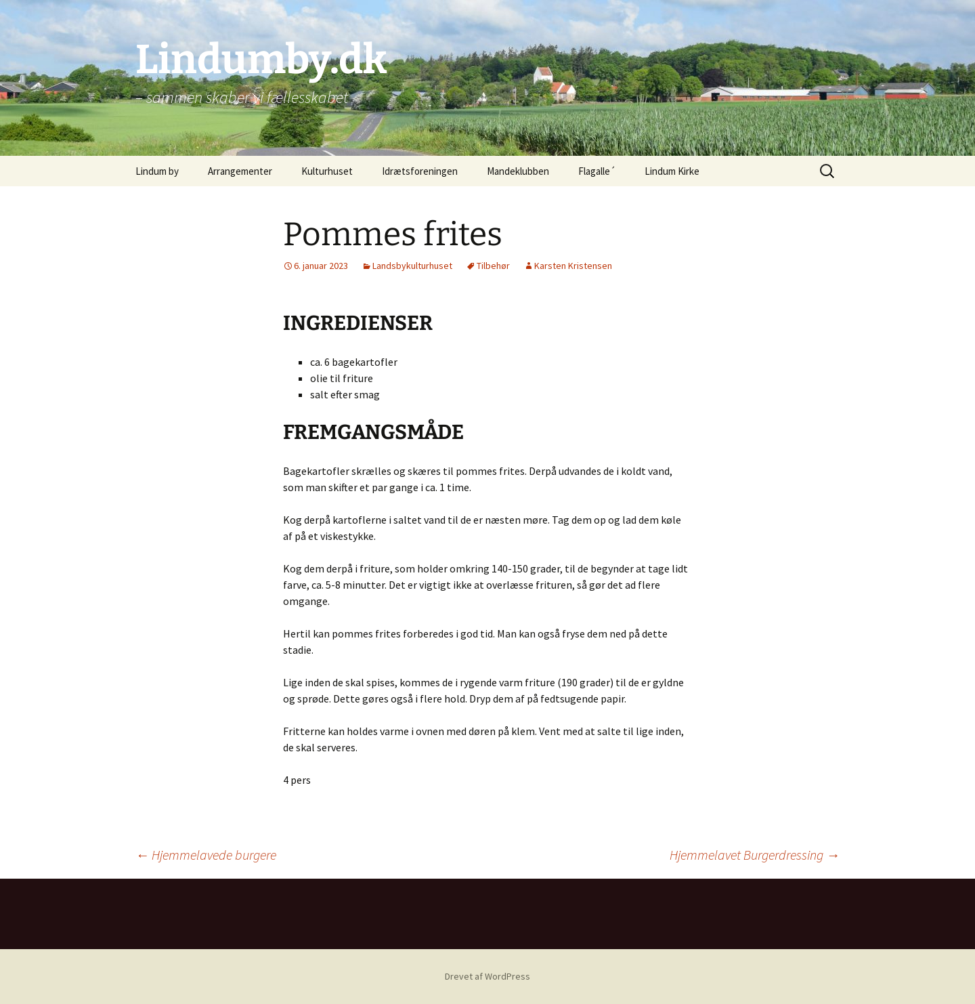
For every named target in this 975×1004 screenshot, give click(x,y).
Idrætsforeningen (420, 171)
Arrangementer (240, 171)
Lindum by (157, 171)
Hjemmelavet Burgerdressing (755, 854)
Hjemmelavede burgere (205, 854)
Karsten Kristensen (573, 265)
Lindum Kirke (672, 171)
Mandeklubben (518, 171)
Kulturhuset (327, 171)
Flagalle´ (596, 171)
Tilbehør (493, 265)
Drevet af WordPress (487, 976)
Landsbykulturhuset (412, 265)
